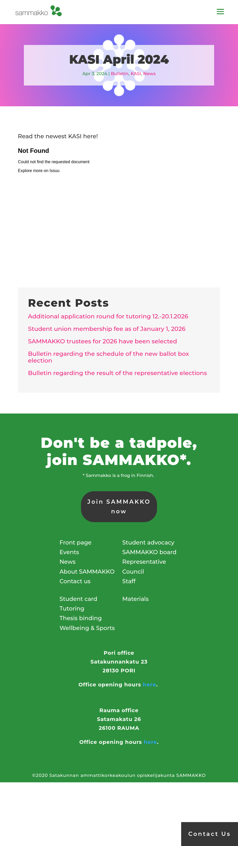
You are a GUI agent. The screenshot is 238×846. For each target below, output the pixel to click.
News (149, 73)
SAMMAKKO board (149, 552)
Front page (75, 542)
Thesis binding (80, 618)
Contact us (75, 581)
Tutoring (71, 608)
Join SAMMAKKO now (119, 506)
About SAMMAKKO (86, 571)
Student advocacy (148, 542)
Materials (135, 598)
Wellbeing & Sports (87, 628)
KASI (136, 73)
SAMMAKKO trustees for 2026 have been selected (102, 341)
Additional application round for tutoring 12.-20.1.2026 (108, 316)
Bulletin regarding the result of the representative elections (117, 373)
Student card (78, 598)
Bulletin (119, 73)
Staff (128, 581)
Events (69, 552)
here (149, 684)
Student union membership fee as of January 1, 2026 (107, 328)
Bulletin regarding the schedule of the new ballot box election (108, 357)
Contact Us (209, 833)
